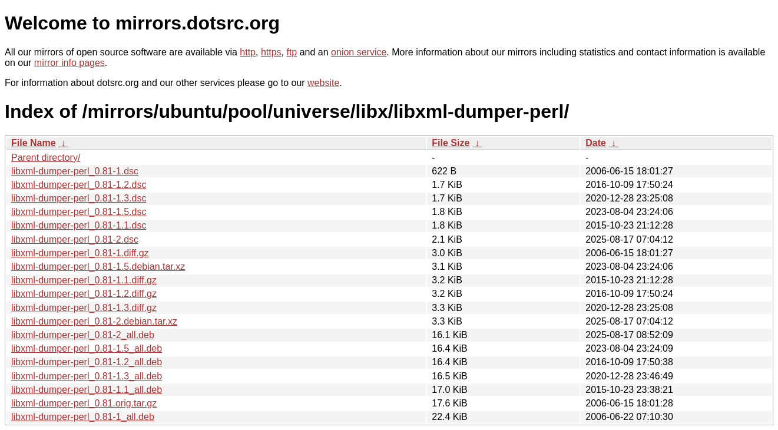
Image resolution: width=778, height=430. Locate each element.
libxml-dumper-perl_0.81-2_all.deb (82, 335)
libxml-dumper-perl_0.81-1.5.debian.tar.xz (98, 267)
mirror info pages (69, 63)
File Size (450, 143)
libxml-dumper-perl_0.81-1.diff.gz (80, 253)
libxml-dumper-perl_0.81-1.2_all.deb (86, 362)
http (248, 52)
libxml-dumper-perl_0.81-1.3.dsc (78, 198)
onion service (358, 52)
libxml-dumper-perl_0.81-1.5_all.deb (86, 348)
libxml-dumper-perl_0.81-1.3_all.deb (86, 376)
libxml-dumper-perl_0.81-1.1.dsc (78, 225)
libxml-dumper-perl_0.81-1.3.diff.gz (84, 308)
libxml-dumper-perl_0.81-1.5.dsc (78, 212)
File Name (33, 143)
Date (595, 143)
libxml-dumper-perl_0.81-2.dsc (74, 239)
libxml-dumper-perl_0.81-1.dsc (74, 171)
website (323, 83)
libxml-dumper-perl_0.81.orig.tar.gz (84, 403)
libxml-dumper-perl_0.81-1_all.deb (82, 417)
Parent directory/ (45, 158)
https (271, 52)
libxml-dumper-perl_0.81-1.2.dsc (78, 185)
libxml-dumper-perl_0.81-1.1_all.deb (86, 390)
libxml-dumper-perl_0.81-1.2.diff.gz (84, 294)
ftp (291, 52)
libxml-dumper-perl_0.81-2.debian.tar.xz (94, 321)
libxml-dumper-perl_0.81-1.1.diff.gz (84, 280)
